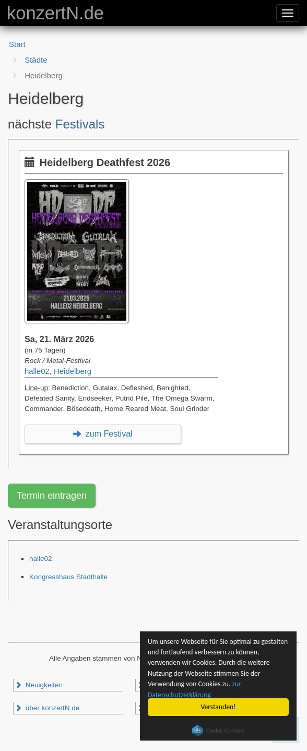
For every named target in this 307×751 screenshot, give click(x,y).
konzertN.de (55, 13)
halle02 (40, 558)
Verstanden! (218, 706)
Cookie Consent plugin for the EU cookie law (218, 730)
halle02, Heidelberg (58, 371)
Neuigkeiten (39, 685)
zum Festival (102, 433)
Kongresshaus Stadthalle (68, 577)
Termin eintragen (52, 495)
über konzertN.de (47, 708)
